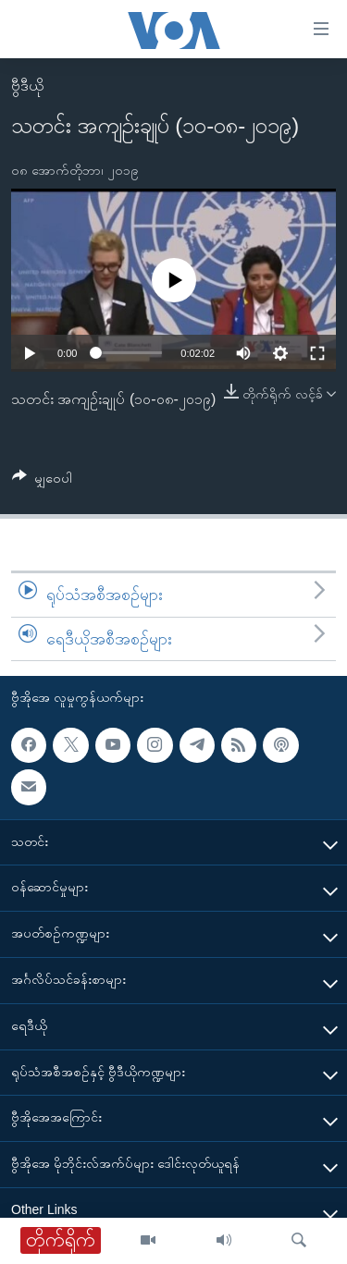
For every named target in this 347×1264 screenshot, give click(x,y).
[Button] (42, 481)
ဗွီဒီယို (27, 85)
